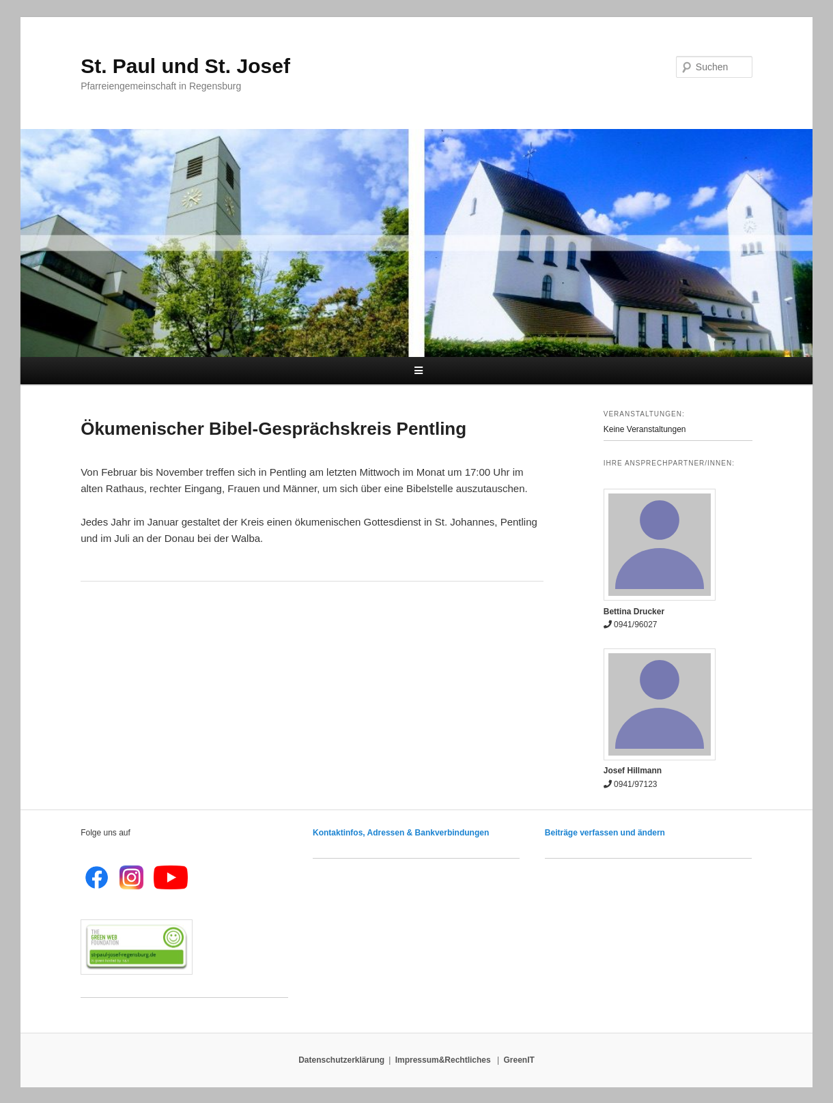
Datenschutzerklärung (341, 1060)
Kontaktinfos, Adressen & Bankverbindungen (401, 832)
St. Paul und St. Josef (185, 66)
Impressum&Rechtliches (444, 1060)
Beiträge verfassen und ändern (605, 832)
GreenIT (519, 1060)
